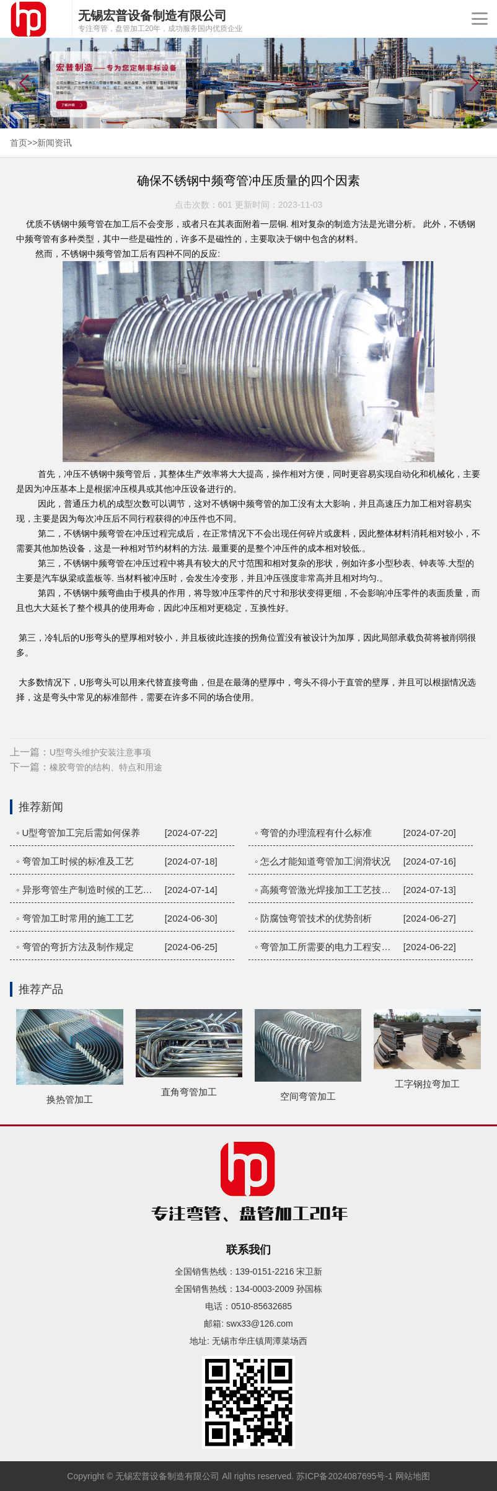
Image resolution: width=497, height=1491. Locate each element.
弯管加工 (122, 254)
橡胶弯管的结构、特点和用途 (106, 767)
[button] (473, 83)
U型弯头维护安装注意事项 (100, 752)
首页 (18, 143)
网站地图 (412, 1476)
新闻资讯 (54, 143)
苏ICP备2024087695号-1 (344, 1476)
